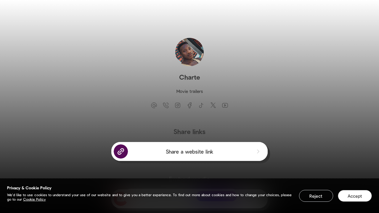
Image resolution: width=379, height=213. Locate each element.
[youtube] (225, 105)
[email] (154, 105)
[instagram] (177, 105)
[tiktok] (201, 105)
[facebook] (189, 105)
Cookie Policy (34, 199)
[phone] (165, 105)
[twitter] (213, 105)
